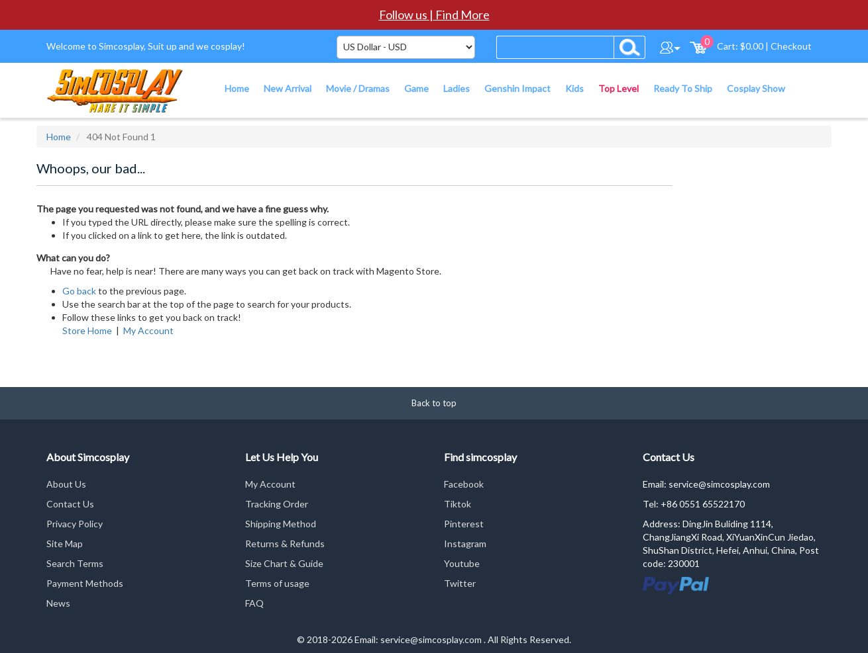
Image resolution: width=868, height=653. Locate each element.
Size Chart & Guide (284, 563)
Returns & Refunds (285, 543)
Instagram (465, 543)
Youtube (462, 563)
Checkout (791, 46)
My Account (148, 330)
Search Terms (74, 563)
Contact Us (70, 503)
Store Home (87, 330)
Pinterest (464, 523)
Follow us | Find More (434, 14)
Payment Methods (84, 583)
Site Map (64, 543)
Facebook (464, 484)
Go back (79, 290)
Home (58, 136)
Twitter (460, 583)
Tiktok (457, 503)
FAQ (254, 603)
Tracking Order (276, 503)
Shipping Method (280, 523)
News (58, 603)
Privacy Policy (74, 523)
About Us (66, 484)
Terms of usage (277, 583)
